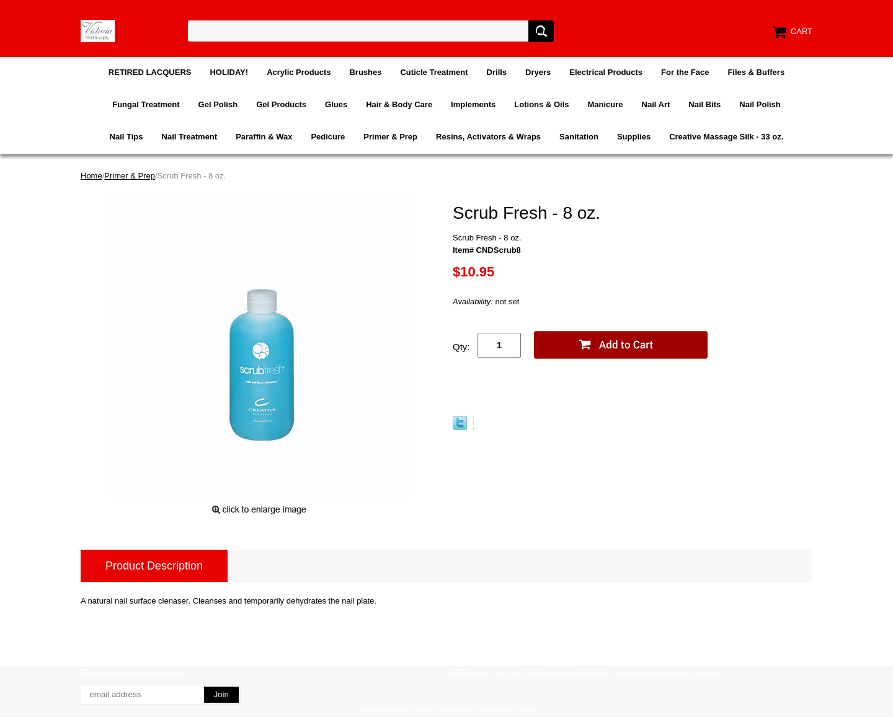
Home (91, 175)
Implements (473, 104)
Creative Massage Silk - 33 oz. (726, 136)
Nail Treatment (190, 136)
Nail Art (656, 104)
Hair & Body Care (399, 104)
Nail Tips (126, 136)
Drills (497, 72)
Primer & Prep (390, 136)
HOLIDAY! (229, 72)
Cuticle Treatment (434, 72)
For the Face (685, 72)
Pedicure (328, 136)
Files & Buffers (755, 72)
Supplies (634, 136)
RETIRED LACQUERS (150, 72)
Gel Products (281, 104)
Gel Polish (218, 104)
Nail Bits (704, 104)
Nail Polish (759, 104)
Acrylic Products (299, 72)
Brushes (365, 72)
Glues (336, 104)
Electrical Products (605, 72)
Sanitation (578, 136)
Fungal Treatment (145, 104)
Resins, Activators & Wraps (488, 136)
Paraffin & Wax (264, 136)
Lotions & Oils (541, 104)
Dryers (538, 72)
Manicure (605, 104)
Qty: (461, 346)
